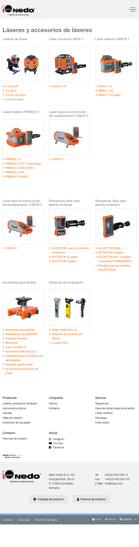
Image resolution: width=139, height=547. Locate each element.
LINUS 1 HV (59, 86)
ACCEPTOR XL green (65, 256)
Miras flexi (12, 342)
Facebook (56, 447)
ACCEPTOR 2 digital (110, 252)
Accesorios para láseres (20, 329)
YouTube (56, 443)
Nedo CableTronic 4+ (65, 329)
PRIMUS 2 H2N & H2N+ (20, 167)
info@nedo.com (114, 483)
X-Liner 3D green (16, 94)
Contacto (9, 433)
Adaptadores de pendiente (21, 334)
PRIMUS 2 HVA (15, 172)
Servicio (100, 398)
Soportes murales (16, 338)
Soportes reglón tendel (19, 364)
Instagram (56, 439)
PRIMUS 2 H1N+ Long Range (23, 163)
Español (127, 519)
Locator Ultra (60, 342)
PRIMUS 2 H (13, 159)
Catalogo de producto (48, 499)
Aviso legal (24, 519)
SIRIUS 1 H (105, 86)
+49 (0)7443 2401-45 (117, 479)
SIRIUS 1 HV (105, 90)
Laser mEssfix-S (15, 347)
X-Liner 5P (12, 86)
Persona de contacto (91, 499)
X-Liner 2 (11, 90)
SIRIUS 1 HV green (109, 94)
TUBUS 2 (57, 159)
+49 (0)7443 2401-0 (116, 474)
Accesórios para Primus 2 (21, 351)
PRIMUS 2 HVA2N (16, 176)
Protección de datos (46, 519)
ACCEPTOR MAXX (109, 248)
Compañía (56, 398)
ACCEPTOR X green (64, 261)
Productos (10, 398)
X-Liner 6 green (15, 99)
